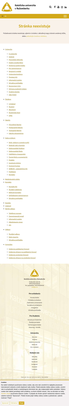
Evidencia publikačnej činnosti (19, 249)
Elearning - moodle (34, 327)
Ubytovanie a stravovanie (34, 302)
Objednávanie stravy (16, 222)
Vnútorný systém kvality (17, 66)
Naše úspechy (13, 237)
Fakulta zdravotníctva (16, 133)
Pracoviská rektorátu (16, 60)
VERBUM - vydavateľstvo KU (18, 169)
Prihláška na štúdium (34, 300)
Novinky (8, 203)
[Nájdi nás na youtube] (58, 7)
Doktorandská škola (15, 151)
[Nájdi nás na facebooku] (55, 7)
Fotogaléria (34, 308)
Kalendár (34, 359)
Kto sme (34, 337)
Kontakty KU (13, 187)
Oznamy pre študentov (34, 320)
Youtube (34, 367)
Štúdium (8, 99)
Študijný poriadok (34, 322)
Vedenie (11, 57)
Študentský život (14, 113)
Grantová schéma (15, 163)
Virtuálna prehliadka (16, 83)
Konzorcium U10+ (15, 86)
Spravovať (5, 403)
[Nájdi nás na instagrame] (62, 7)
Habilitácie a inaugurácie (17, 154)
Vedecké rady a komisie (17, 145)
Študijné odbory (14, 234)
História (34, 339)
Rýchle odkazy (10, 209)
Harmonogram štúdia (34, 325)
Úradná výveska (14, 92)
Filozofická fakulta (15, 125)
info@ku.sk (34, 287)
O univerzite (13, 54)
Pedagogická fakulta (16, 128)
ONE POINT (13, 95)
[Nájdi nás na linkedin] (65, 7)
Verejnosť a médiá (15, 71)
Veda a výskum (10, 138)
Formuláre (8, 244)
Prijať (21, 403)
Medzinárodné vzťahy (12, 179)
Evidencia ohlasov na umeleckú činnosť (22, 258)
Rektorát (34, 344)
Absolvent (12, 110)
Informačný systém (15, 80)
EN (5, 16)
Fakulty (7, 120)
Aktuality (34, 357)
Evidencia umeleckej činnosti (18, 255)
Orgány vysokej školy (16, 63)
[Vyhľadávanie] (50, 7)
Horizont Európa (14, 166)
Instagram (34, 364)
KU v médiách (34, 347)
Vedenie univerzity (34, 342)
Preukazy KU (13, 77)
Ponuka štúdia (34, 297)
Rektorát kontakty (15, 192)
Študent (11, 107)
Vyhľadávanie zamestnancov (18, 195)
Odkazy (7, 229)
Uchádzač (12, 104)
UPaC (10, 116)
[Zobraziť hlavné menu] (65, 16)
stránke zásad (5, 393)
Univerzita (8, 49)
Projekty (11, 160)
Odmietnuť (14, 403)
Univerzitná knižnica (15, 74)
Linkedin (34, 369)
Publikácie (12, 172)
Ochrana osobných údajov (18, 89)
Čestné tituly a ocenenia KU (18, 157)
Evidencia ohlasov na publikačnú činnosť (22, 252)
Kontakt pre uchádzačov (34, 305)
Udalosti (8, 206)
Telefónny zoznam (15, 213)
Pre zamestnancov (15, 68)
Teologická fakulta (15, 130)
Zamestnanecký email (16, 216)
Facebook (34, 362)
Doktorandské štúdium (16, 148)
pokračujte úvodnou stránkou (36, 36)
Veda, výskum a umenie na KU (19, 142)
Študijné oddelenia (15, 190)
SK (2, 16)
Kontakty (12, 175)
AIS (10, 225)
